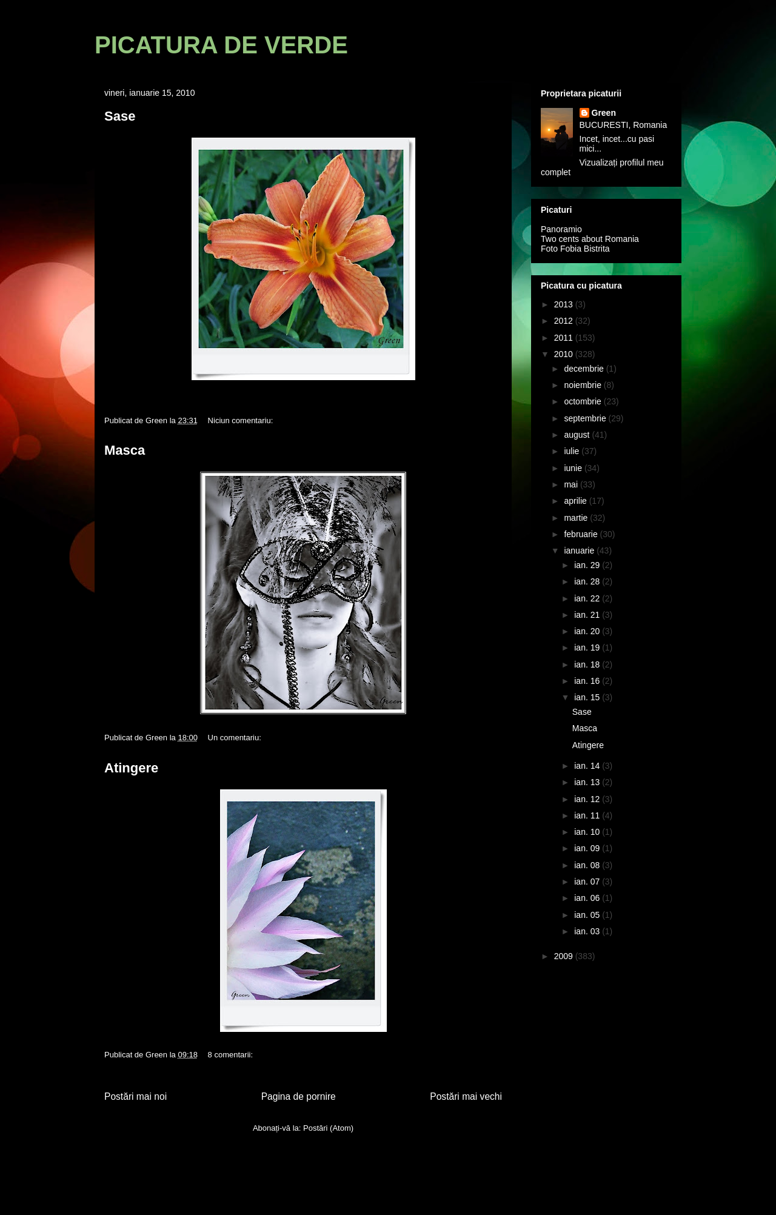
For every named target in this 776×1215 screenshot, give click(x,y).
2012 (564, 321)
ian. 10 (588, 832)
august (578, 435)
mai (572, 484)
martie (577, 518)
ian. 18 (588, 664)
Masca (124, 450)
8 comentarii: (231, 1054)
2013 (564, 304)
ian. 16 (588, 681)
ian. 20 (588, 631)
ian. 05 (588, 915)
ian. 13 (588, 782)
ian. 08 (588, 865)
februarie (582, 534)
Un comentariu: (236, 737)
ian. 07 (588, 881)
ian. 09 (588, 848)
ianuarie (580, 550)
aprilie (576, 501)
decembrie (585, 368)
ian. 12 (588, 799)
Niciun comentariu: (241, 420)
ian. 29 (588, 565)
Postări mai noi (135, 1096)
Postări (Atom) (328, 1128)
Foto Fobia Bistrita (575, 248)
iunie (574, 468)
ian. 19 (588, 647)
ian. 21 (588, 615)
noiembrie (583, 385)
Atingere (131, 767)
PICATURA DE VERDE (221, 45)
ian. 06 (588, 898)
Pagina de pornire (298, 1096)
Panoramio (561, 229)
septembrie (586, 418)
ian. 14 (588, 766)
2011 (564, 338)
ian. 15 (588, 697)
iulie (572, 451)
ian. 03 (588, 931)
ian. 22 (588, 598)
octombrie (583, 401)
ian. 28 (588, 581)
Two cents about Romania (590, 239)
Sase (119, 116)
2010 (564, 354)
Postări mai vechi (466, 1096)
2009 (564, 956)
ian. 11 (588, 815)
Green (604, 113)
